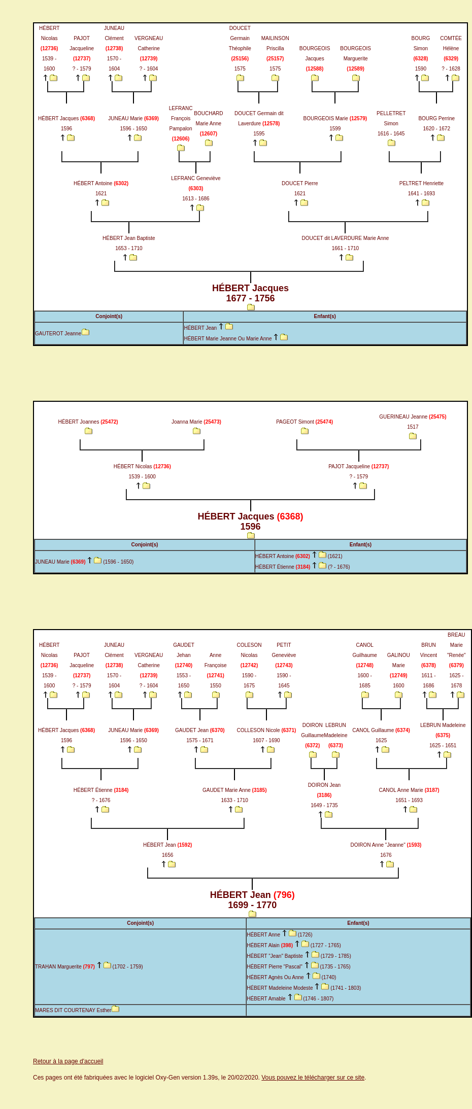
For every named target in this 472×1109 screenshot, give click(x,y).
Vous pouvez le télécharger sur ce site (312, 1077)
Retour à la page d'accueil (68, 1061)
